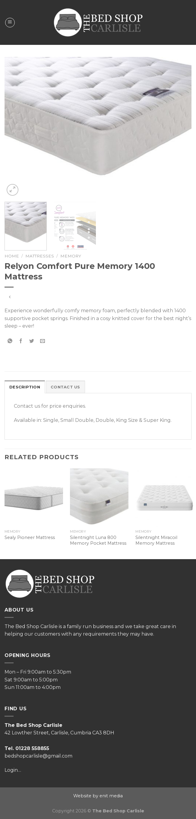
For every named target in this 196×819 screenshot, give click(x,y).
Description (24, 387)
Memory (70, 256)
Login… (13, 770)
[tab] (25, 387)
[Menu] (10, 22)
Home (12, 256)
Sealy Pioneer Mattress (30, 537)
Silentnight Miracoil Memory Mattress (156, 540)
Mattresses (39, 256)
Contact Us (65, 387)
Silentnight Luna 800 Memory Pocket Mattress (98, 540)
